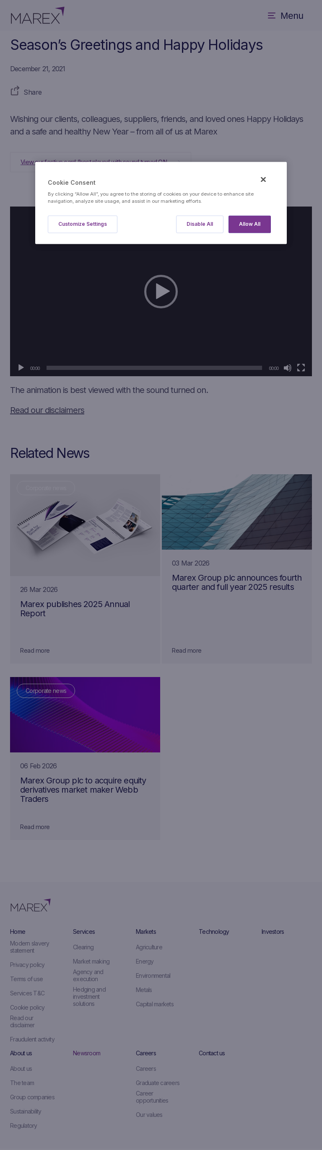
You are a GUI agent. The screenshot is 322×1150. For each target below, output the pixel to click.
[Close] (263, 179)
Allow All (249, 224)
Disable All (200, 224)
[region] (161, 203)
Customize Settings (82, 224)
